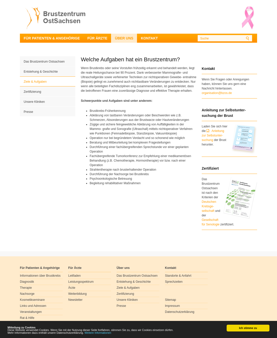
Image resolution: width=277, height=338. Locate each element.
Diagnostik (27, 281)
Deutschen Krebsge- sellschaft (209, 206)
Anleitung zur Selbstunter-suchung (213, 135)
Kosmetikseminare (32, 300)
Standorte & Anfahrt (178, 275)
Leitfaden (74, 275)
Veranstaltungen (31, 312)
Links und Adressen (33, 306)
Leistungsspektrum (81, 281)
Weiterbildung (77, 294)
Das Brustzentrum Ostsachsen (44, 61)
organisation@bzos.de (217, 93)
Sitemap (170, 300)
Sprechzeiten (174, 281)
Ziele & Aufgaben (35, 81)
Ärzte (71, 287)
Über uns (124, 38)
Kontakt (149, 38)
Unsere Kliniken (34, 102)
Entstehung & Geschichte (41, 71)
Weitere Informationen (98, 332)
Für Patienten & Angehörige (52, 38)
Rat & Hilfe (27, 318)
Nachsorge (27, 294)
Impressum (172, 306)
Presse (28, 112)
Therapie (26, 287)
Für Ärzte (97, 38)
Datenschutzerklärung (179, 312)
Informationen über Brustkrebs (40, 275)
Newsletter (75, 300)
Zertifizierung (32, 91)
